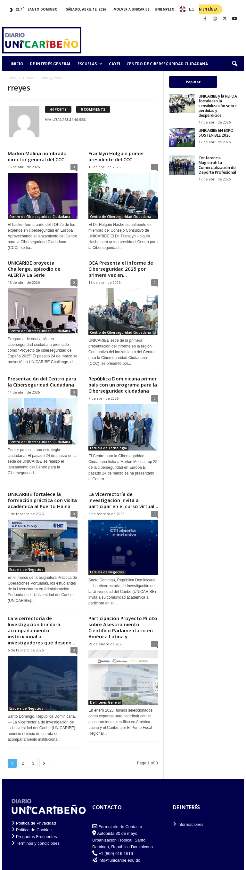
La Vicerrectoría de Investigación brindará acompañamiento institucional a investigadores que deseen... (41, 630)
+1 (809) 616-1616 (116, 853)
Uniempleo (165, 9)
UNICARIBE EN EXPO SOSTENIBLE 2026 (216, 133)
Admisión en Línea (200, 9)
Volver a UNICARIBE (132, 9)
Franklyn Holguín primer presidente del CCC (116, 156)
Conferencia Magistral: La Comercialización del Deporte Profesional (217, 165)
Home (12, 78)
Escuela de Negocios (26, 569)
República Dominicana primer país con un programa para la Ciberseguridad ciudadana (122, 384)
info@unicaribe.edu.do (119, 860)
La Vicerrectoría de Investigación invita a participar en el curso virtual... (123, 500)
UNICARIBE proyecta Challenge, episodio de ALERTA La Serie (34, 268)
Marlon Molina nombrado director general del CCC (37, 156)
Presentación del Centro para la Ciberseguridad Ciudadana (42, 381)
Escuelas (90, 64)
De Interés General (50, 64)
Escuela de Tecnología (108, 448)
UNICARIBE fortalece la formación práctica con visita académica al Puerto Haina (42, 500)
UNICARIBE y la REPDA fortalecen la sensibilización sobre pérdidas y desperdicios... (218, 105)
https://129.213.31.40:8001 (66, 120)
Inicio (17, 64)
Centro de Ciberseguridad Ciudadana (167, 64)
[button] (234, 64)
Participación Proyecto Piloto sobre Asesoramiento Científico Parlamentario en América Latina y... (122, 627)
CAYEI (114, 64)
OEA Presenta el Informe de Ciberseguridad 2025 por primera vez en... (120, 268)
